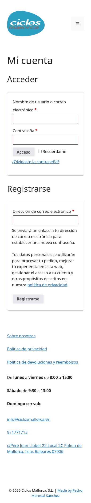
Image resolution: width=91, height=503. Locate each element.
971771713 (17, 432)
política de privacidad (47, 284)
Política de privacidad (27, 348)
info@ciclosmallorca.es (28, 419)
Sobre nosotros (21, 335)
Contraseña (36, 130)
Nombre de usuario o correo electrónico (39, 106)
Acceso (24, 152)
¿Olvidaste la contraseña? (35, 161)
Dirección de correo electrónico (45, 210)
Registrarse (28, 299)
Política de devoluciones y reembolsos (42, 362)
